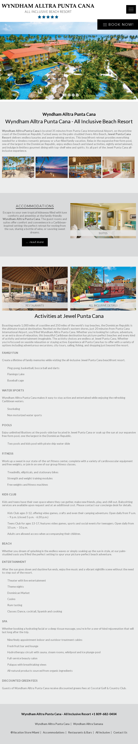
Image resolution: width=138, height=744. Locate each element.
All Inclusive (103, 732)
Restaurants (35, 305)
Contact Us (120, 732)
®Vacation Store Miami (25, 732)
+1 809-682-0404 (104, 714)
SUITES (103, 233)
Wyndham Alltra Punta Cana (52, 724)
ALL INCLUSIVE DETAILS (103, 305)
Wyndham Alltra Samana (88, 724)
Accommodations (53, 732)
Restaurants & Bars (80, 732)
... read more (35, 242)
